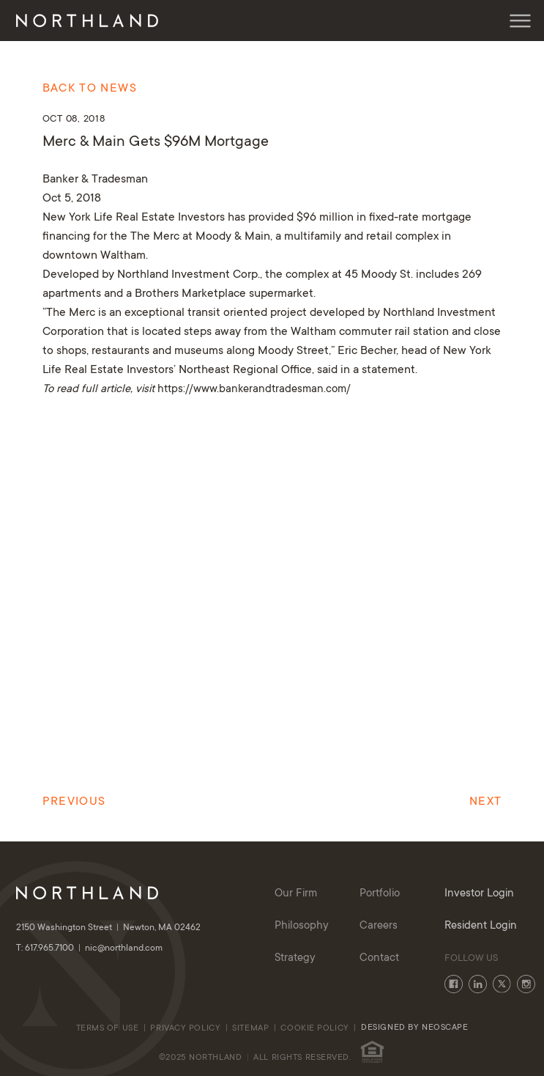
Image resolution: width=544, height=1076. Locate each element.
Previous (74, 801)
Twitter (502, 984)
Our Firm (296, 894)
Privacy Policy (185, 1028)
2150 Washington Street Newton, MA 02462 (108, 928)
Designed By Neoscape (414, 1028)
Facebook (453, 984)
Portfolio (379, 894)
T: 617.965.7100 (50, 948)
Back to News (89, 88)
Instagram (526, 984)
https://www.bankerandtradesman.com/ (252, 389)
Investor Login (479, 894)
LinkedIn (478, 984)
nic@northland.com (124, 948)
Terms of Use (107, 1028)
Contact (379, 958)
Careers (378, 926)
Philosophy (302, 926)
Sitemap (250, 1028)
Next (485, 801)
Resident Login (480, 926)
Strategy (295, 958)
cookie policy (315, 1028)
